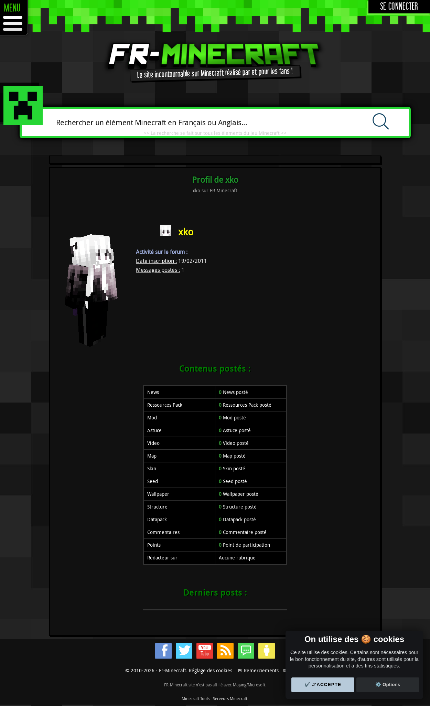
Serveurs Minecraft (230, 698)
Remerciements (261, 670)
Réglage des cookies (210, 670)
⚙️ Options (387, 684)
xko (185, 231)
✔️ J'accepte (323, 684)
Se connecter (399, 7)
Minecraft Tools (195, 698)
